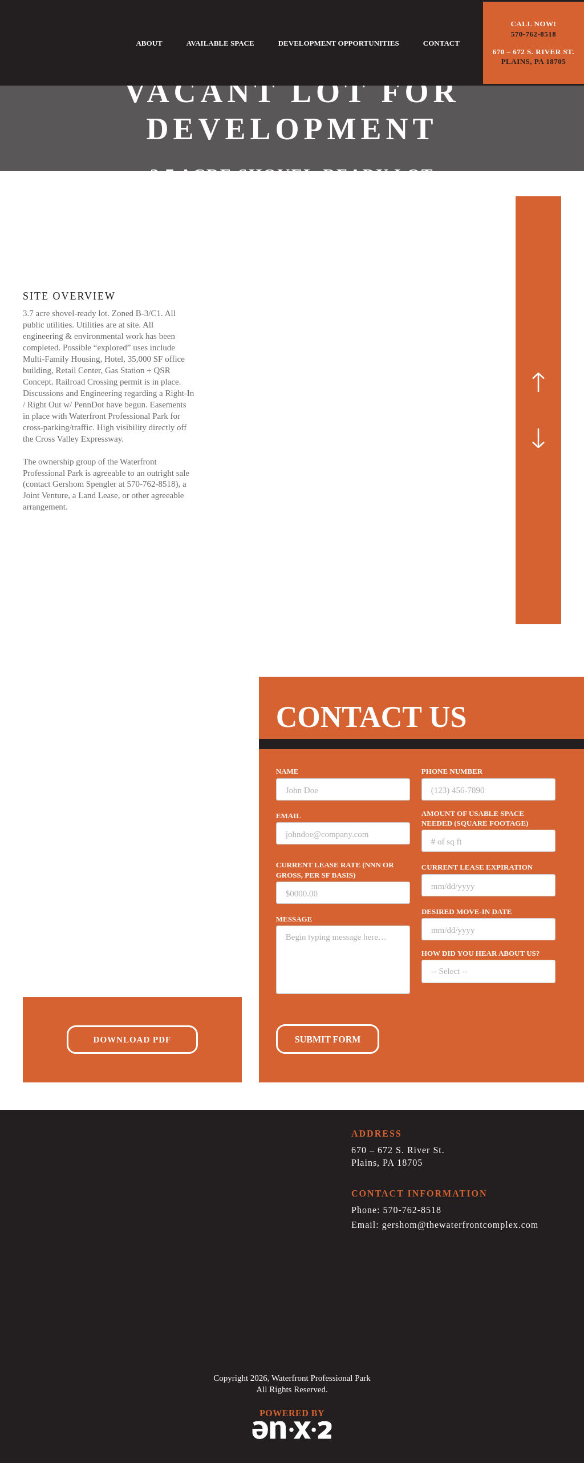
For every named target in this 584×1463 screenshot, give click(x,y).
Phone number (451, 771)
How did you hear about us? (480, 953)
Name (287, 771)
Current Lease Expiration (477, 867)
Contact (441, 43)
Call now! (533, 29)
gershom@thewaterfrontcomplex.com (460, 1225)
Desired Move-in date (466, 911)
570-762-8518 (151, 483)
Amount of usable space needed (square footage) (475, 818)
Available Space (220, 43)
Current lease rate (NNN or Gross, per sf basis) (335, 869)
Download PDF (133, 1039)
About (149, 43)
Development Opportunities (338, 43)
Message (294, 919)
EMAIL (288, 815)
